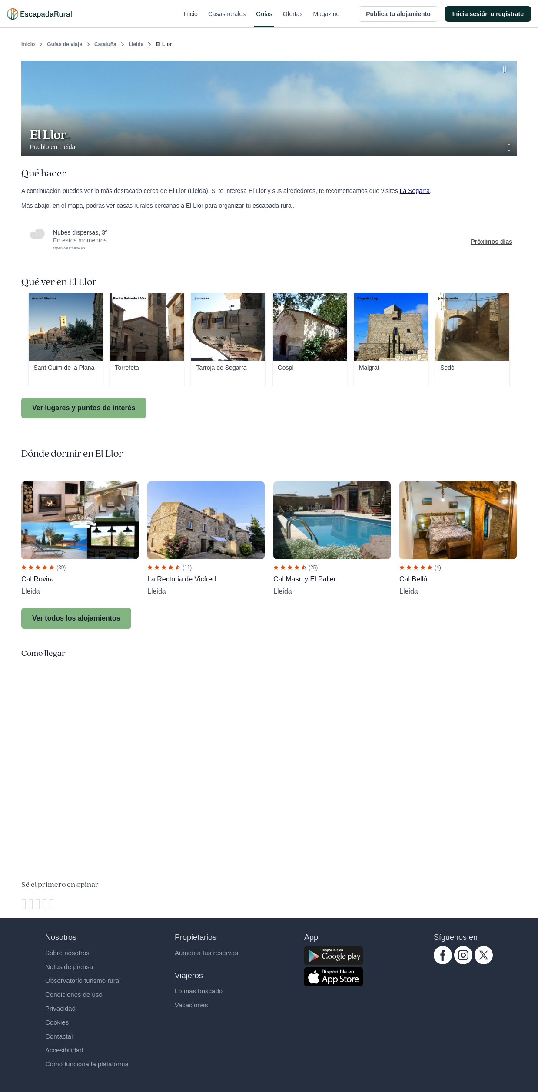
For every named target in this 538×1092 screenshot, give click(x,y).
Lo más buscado (199, 991)
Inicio (190, 19)
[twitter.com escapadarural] (484, 962)
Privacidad (60, 1008)
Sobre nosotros (67, 952)
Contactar (59, 1036)
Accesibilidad (64, 1050)
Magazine (327, 19)
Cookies (57, 1022)
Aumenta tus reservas (206, 952)
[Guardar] (507, 67)
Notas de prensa (69, 966)
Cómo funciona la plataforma (87, 1064)
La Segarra (415, 190)
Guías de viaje (64, 44)
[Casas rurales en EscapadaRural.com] (39, 14)
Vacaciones (191, 1005)
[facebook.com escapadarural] (443, 962)
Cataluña (105, 44)
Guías (264, 19)
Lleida (136, 44)
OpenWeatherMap (69, 248)
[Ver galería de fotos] (509, 146)
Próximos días (491, 241)
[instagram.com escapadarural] (463, 962)
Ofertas (293, 19)
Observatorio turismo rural (82, 980)
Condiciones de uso (74, 994)
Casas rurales (226, 19)
